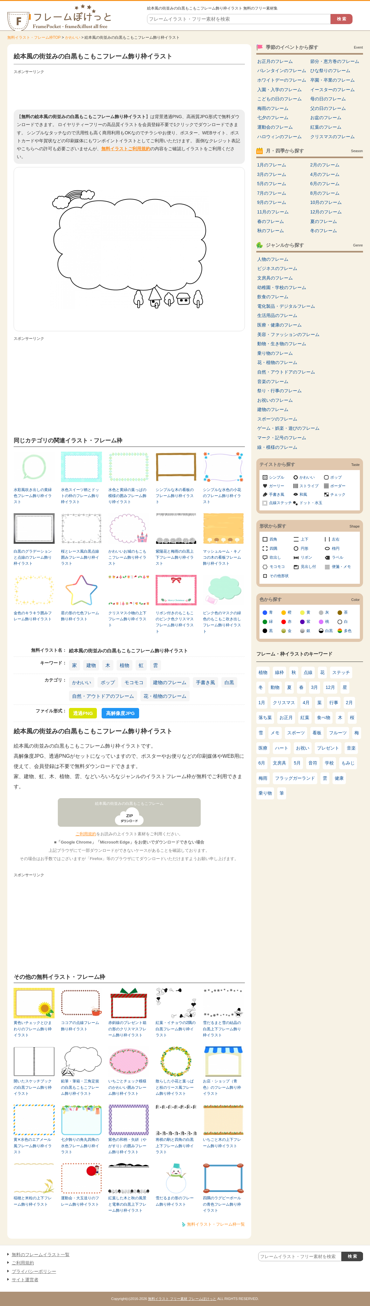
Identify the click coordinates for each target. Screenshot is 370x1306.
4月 (306, 702)
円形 (304, 548)
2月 (349, 702)
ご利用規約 (86, 833)
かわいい (72, 37)
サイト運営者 (25, 1279)
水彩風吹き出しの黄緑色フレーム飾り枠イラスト (33, 496)
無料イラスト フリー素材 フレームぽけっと (182, 1299)
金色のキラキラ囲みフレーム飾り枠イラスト (33, 616)
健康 (339, 778)
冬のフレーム (323, 230)
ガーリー (276, 486)
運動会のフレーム (275, 127)
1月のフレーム (271, 164)
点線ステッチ (280, 503)
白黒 (229, 682)
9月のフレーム (271, 202)
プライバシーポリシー (34, 1271)
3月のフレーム (271, 174)
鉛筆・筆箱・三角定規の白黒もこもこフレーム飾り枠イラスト (80, 1087)
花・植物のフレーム (165, 696)
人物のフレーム (272, 259)
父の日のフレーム (328, 108)
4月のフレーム (325, 174)
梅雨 (263, 778)
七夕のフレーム (272, 117)
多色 (348, 631)
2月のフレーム (325, 164)
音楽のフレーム (272, 381)
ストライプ (309, 486)
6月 (262, 762)
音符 (312, 762)
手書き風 (205, 682)
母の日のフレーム (328, 98)
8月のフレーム (325, 193)
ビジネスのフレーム (277, 268)
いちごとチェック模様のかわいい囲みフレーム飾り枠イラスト (127, 1087)
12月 (330, 687)
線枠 (279, 672)
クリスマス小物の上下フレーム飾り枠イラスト (127, 619)
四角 (273, 539)
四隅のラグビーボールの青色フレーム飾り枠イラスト (222, 1204)
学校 (329, 762)
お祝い (302, 748)
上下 (304, 539)
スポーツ (296, 732)
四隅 (273, 548)
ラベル (337, 557)
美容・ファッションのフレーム (288, 334)
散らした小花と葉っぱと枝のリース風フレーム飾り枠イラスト (175, 1087)
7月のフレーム (271, 193)
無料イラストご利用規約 (125, 148)
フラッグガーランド (295, 778)
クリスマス (284, 702)
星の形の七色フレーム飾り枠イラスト (80, 616)
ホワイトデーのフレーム (281, 80)
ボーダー (338, 486)
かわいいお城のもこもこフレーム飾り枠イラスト (127, 557)
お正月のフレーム (275, 61)
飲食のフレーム (272, 296)
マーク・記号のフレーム (281, 437)
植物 (124, 665)
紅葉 (304, 717)
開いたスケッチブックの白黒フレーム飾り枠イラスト (33, 1087)
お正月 (286, 717)
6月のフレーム (325, 183)
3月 (314, 687)
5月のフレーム (271, 183)
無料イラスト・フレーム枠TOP (34, 37)
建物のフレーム (169, 682)
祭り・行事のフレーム (279, 390)
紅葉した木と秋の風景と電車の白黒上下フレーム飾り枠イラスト (127, 1204)
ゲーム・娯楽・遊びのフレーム (288, 428)
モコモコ (134, 682)
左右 (336, 539)
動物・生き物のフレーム (281, 343)
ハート (281, 748)
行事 (333, 702)
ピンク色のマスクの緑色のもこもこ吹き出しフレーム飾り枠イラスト (222, 622)
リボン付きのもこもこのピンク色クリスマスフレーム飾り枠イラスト (175, 622)
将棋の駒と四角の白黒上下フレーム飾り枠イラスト (175, 1145)
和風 (303, 494)
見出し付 (308, 566)
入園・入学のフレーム (279, 89)
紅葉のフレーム (325, 127)
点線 (308, 672)
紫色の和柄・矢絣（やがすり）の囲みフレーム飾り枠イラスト (127, 1145)
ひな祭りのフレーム (330, 70)
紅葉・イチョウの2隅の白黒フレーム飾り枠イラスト (176, 1028)
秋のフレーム (270, 230)
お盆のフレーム (325, 117)
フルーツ (338, 732)
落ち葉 (265, 717)
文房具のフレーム (275, 277)
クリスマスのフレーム (332, 136)
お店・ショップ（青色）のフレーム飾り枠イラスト (222, 1087)
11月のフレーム (273, 211)
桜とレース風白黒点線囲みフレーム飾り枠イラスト (80, 557)
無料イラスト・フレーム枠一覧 (216, 1224)
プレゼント (328, 748)
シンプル (276, 477)
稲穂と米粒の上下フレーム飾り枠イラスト (33, 1201)
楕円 (336, 548)
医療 (263, 748)
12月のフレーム (326, 211)
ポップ (108, 682)
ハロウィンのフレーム (279, 136)
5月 (297, 762)
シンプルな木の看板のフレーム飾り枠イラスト (175, 496)
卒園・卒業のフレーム (332, 80)
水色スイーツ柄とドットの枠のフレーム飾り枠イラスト (80, 496)
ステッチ (341, 672)
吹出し (275, 557)
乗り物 (265, 793)
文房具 (279, 762)
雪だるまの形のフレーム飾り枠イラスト (175, 1201)
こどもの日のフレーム (279, 98)
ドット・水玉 (310, 503)
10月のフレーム (326, 202)
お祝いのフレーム (275, 400)
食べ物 (323, 717)
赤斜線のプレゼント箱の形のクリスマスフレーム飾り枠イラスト (127, 1028)
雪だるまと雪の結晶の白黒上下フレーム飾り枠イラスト (222, 1028)
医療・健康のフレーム (279, 324)
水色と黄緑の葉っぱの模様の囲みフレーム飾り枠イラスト (127, 496)
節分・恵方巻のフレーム (334, 61)
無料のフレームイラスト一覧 (41, 1254)
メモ (275, 732)
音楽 (351, 748)
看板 (317, 732)
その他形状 (279, 576)
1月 (262, 702)
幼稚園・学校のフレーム (281, 287)
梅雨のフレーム (272, 108)
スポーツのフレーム (277, 418)
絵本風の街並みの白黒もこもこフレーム (129, 803)
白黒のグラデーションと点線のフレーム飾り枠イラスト (33, 557)
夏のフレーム (323, 221)
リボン (306, 557)
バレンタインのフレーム (281, 70)
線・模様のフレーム (277, 447)
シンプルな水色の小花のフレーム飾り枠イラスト (222, 496)
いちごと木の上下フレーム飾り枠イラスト (222, 1142)
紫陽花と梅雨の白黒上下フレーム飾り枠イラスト (175, 557)
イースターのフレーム (332, 89)
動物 (275, 687)
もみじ (348, 762)
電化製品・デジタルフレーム (286, 306)
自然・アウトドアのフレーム (103, 696)
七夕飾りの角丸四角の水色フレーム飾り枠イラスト (80, 1145)
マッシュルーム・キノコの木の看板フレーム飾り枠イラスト (222, 557)
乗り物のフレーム (275, 353)
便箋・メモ (341, 566)
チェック (338, 494)
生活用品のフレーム (277, 315)
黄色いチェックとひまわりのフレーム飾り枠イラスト (33, 1028)
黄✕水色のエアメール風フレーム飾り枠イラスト (33, 1145)
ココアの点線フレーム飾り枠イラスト (80, 1025)
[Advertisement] (129, 90)
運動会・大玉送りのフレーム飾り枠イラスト (80, 1201)
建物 (91, 665)
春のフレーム (270, 221)
